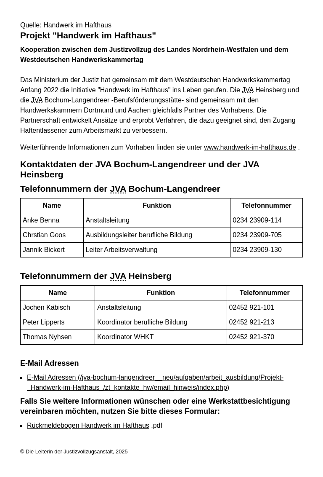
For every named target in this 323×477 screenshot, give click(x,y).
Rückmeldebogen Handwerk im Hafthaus (88, 425)
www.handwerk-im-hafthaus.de (250, 147)
